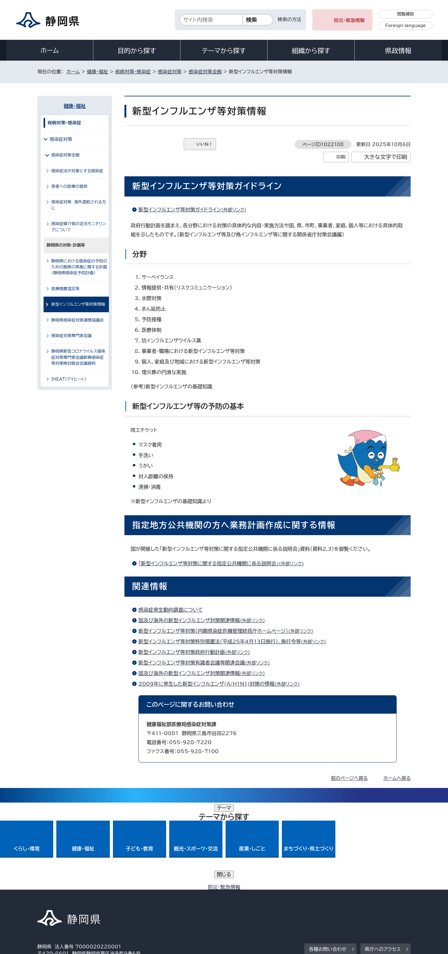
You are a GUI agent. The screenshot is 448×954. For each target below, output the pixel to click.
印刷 (340, 157)
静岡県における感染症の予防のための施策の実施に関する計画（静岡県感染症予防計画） (79, 267)
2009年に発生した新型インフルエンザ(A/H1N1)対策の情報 (221, 683)
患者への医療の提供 (69, 186)
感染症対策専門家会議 (71, 336)
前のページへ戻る (349, 778)
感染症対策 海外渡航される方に (78, 205)
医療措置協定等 (65, 289)
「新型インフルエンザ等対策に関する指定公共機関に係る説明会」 (223, 563)
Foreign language (405, 25)
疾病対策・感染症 (133, 71)
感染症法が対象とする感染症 (77, 171)
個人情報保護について (136, 900)
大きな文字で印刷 (385, 157)
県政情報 (398, 50)
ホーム (49, 50)
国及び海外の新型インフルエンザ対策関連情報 (204, 620)
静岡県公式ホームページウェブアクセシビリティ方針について (244, 900)
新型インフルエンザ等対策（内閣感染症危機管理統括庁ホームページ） (228, 630)
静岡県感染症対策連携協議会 (77, 320)
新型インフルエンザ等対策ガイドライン (195, 209)
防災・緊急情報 (349, 20)
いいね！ (204, 144)
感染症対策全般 (205, 71)
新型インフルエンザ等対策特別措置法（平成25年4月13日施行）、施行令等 (234, 641)
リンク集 (338, 900)
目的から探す (137, 50)
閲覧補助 (405, 14)
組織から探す (311, 50)
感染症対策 (169, 71)
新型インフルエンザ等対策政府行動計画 (196, 652)
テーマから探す (224, 50)
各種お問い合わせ (328, 862)
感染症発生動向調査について (170, 609)
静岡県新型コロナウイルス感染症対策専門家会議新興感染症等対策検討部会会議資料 (78, 357)
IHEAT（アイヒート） (68, 379)
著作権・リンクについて (66, 900)
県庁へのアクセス (383, 862)
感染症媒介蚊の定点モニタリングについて (78, 227)
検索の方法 (289, 19)
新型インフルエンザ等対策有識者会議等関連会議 (206, 662)
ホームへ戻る (397, 778)
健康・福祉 (97, 71)
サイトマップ (381, 900)
